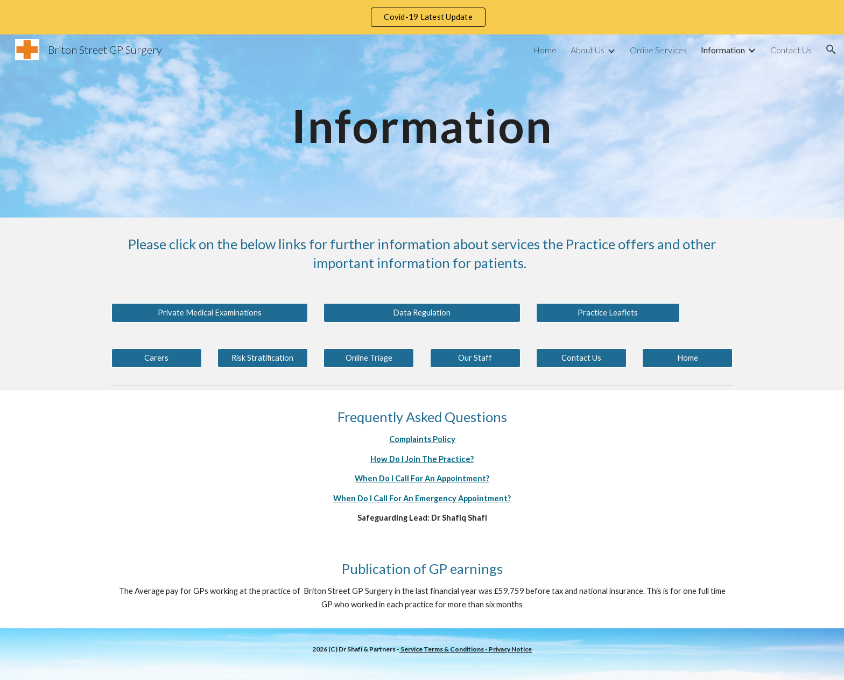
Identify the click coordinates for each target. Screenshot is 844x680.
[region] (422, 17)
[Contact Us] (581, 358)
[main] (422, 126)
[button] (831, 49)
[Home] (687, 358)
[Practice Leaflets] (608, 312)
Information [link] (723, 50)
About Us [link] (587, 50)
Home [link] (545, 50)
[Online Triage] (368, 358)
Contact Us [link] (791, 50)
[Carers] (156, 358)
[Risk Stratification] (262, 358)
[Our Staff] (475, 358)
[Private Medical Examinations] (209, 312)
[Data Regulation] (421, 312)
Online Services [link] (658, 50)
